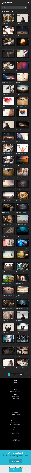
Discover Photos (15, 396)
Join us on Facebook (16, 422)
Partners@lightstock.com (15, 437)
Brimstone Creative (24, 308)
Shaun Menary (9, 47)
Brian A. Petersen (24, 141)
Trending (15, 402)
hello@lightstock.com (16, 440)
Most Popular (15, 400)
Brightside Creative (10, 295)
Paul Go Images (9, 201)
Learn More (15, 461)
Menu (29, 3)
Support (15, 387)
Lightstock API (15, 389)
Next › (21, 374)
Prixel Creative (23, 59)
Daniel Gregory (23, 248)
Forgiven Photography (20, 296)
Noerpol (22, 283)
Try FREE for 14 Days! (15, 386)
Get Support (15, 429)
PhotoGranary (23, 130)
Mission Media (9, 189)
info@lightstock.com (15, 433)
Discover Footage (15, 398)
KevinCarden (23, 47)
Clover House (9, 308)
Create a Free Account (15, 384)
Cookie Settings (15, 412)
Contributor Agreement (15, 414)
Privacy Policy (15, 410)
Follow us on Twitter (16, 420)
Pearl (7, 23)
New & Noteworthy (15, 403)
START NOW (15, 470)
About (15, 382)
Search (26, 7)
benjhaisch (8, 212)
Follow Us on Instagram (16, 424)
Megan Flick (22, 272)
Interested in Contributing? (15, 391)
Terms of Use (15, 408)
